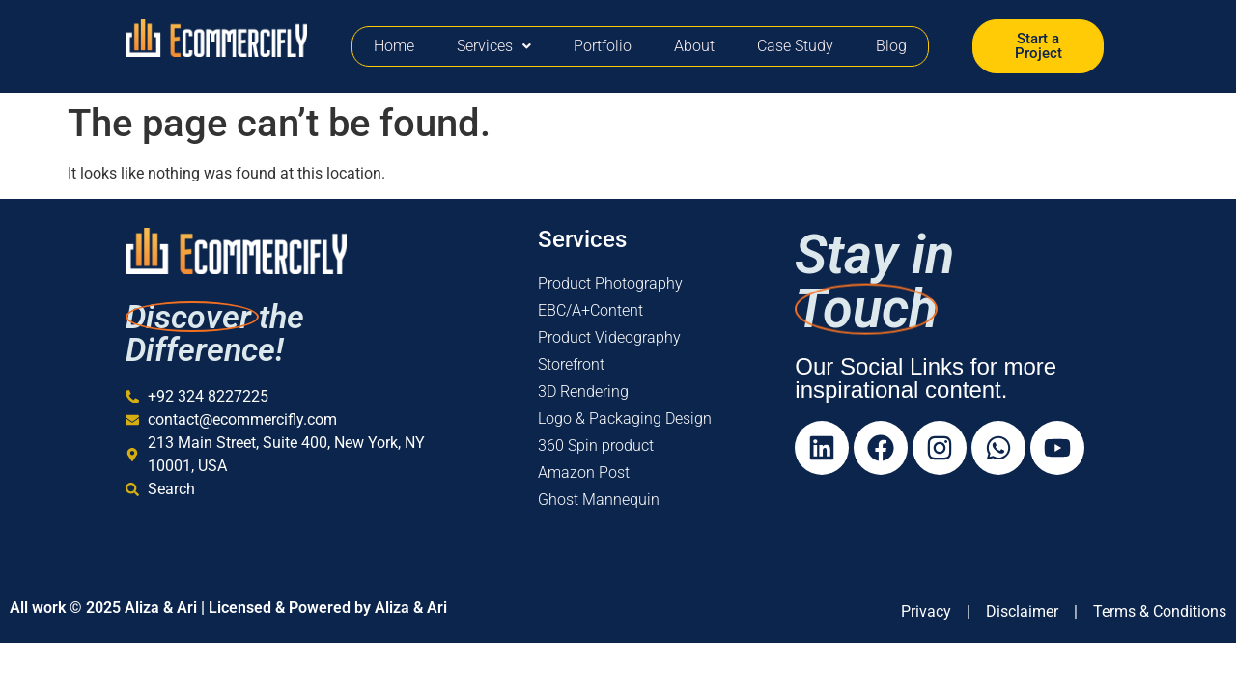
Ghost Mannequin (599, 499)
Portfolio (603, 46)
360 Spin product (596, 445)
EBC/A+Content (590, 310)
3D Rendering (583, 391)
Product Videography (609, 337)
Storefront (571, 364)
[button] (493, 46)
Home (394, 46)
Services (494, 46)
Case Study (795, 46)
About (694, 46)
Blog (891, 46)
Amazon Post (584, 472)
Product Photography (610, 283)
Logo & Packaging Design (625, 418)
